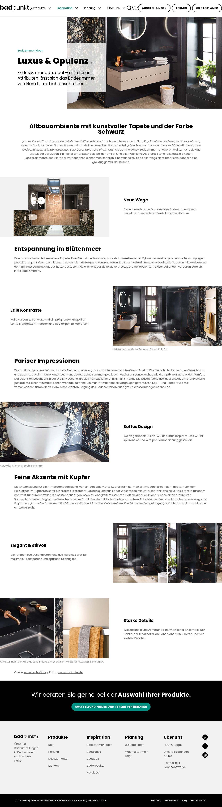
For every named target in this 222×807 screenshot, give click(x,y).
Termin (181, 8)
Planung (93, 8)
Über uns (116, 8)
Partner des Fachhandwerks (175, 765)
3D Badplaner (207, 8)
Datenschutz (198, 800)
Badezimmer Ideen (99, 745)
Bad (50, 745)
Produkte (42, 8)
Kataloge (93, 773)
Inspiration (68, 8)
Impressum (171, 800)
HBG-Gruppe (173, 745)
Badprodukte (96, 766)
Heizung (53, 752)
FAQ (184, 800)
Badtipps (93, 759)
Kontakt (155, 800)
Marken (53, 766)
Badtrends (94, 752)
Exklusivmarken (58, 759)
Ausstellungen (154, 8)
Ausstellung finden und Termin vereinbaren (111, 707)
